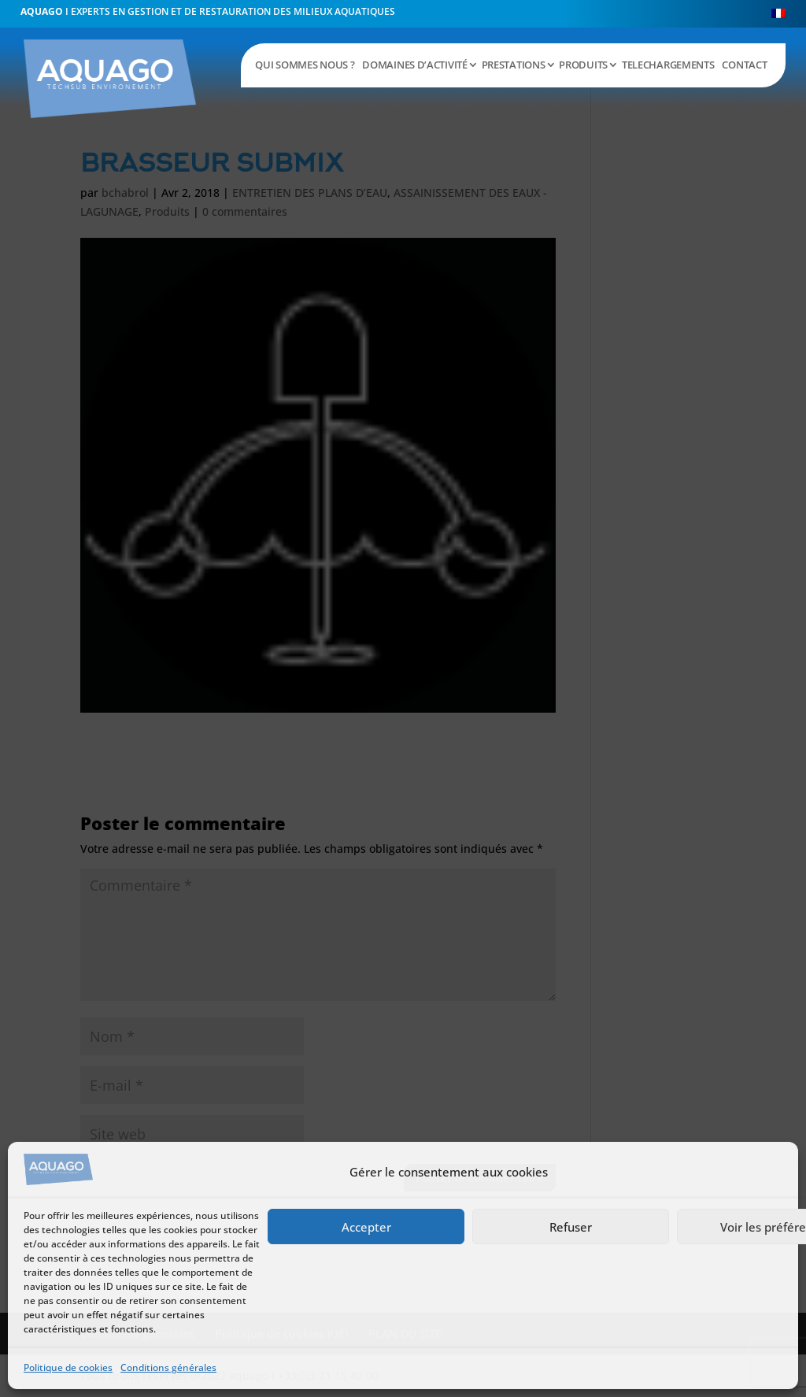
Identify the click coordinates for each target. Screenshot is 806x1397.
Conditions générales (168, 1367)
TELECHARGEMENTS (668, 64)
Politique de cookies (68, 1367)
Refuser (570, 1227)
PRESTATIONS (513, 64)
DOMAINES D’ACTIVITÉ (414, 64)
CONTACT (744, 64)
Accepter (366, 1227)
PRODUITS (583, 64)
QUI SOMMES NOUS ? (304, 64)
